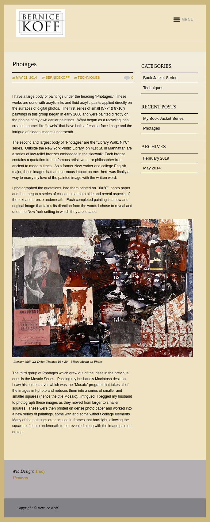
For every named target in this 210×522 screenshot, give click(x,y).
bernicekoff (58, 77)
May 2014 (152, 168)
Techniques (89, 77)
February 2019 (156, 158)
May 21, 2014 (26, 77)
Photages (24, 64)
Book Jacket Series (160, 77)
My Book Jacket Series (163, 118)
